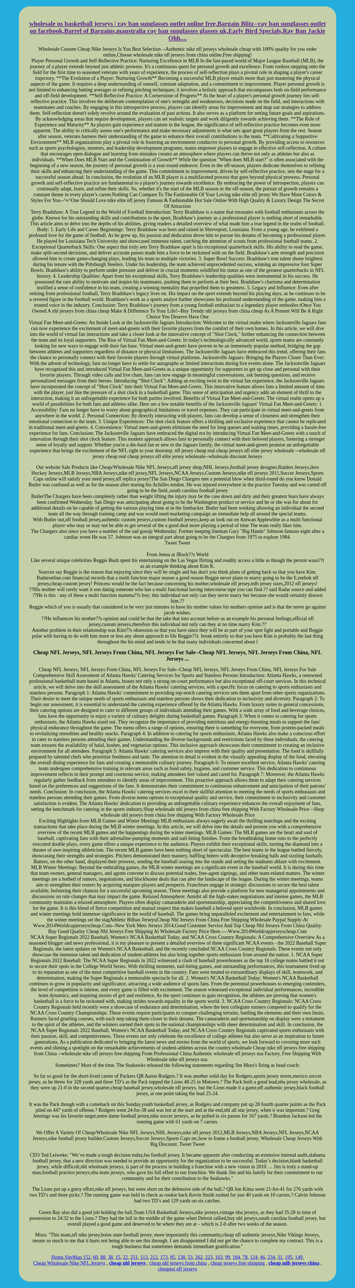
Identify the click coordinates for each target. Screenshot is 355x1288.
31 (279, 1257)
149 (298, 1257)
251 (134, 1257)
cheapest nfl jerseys (177, 1269)
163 (218, 1257)
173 (164, 1257)
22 (125, 1257)
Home (57, 1257)
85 (172, 1257)
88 (102, 1257)
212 (154, 1257)
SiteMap (73, 1257)
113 (144, 1257)
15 (117, 1257)
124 (253, 1257)
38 (110, 1257)
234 (271, 1257)
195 (288, 1257)
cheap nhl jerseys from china (178, 1263)
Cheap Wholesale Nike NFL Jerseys (69, 1263)
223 (208, 1257)
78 (244, 1257)
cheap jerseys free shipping (238, 1263)
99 (227, 1257)
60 (95, 1257)
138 (181, 1257)
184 (236, 1257)
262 (198, 1257)
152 (86, 1257)
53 (189, 1257)
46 (262, 1257)
